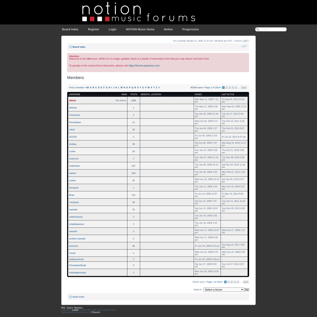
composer (74, 202)
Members (78, 308)
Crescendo (74, 115)
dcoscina (73, 246)
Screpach (73, 187)
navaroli (73, 231)
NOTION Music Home (140, 29)
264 (133, 173)
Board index (70, 29)
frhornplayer (75, 122)
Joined (198, 94)
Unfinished (74, 166)
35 (133, 246)
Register (93, 29)
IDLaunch (96, 312)
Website (145, 94)
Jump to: (197, 289)
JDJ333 (73, 137)
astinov (72, 173)
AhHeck (73, 107)
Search (70, 308)
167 (133, 166)
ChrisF (72, 253)
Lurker (72, 151)
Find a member (76, 87)
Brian (71, 195)
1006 (133, 100)
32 (133, 180)
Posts (133, 94)
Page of (212, 87)
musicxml (73, 158)
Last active (227, 94)
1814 (244, 87)
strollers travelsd (77, 238)
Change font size (244, 46)
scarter (72, 180)
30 (133, 202)
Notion (168, 29)
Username (74, 94)
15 (133, 209)
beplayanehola (76, 259)
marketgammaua (77, 272)
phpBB (75, 310)
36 (133, 144)
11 (133, 122)
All (87, 87)
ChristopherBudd (77, 265)
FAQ (63, 308)
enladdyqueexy (76, 224)
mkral (72, 129)
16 (133, 129)
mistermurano (76, 217)
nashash (73, 209)
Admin (72, 100)
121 (133, 195)
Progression (190, 29)
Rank (124, 94)
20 (133, 151)
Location (156, 94)
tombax (72, 144)
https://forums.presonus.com (144, 65)
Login (112, 29)
